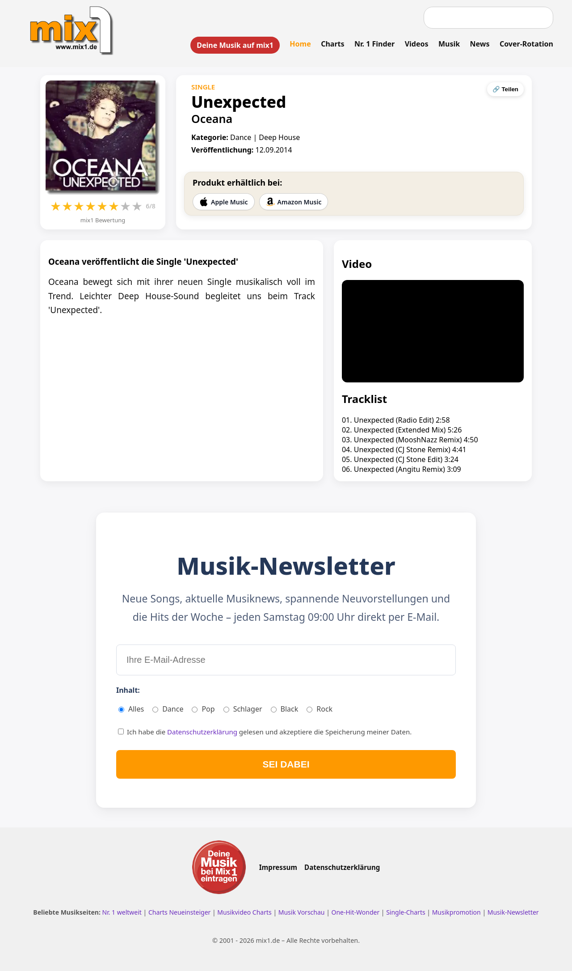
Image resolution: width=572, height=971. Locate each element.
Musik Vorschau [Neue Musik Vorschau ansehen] (302, 912)
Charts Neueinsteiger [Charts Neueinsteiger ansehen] (180, 912)
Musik (449, 44)
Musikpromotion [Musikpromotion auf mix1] (457, 912)
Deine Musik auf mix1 (235, 45)
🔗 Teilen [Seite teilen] (505, 89)
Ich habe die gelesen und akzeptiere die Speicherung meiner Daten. (265, 731)
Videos (417, 44)
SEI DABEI (285, 764)
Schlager (242, 709)
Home (300, 44)
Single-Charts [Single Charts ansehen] (406, 912)
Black (285, 709)
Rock (319, 709)
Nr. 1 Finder (374, 44)
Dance (167, 709)
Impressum (278, 867)
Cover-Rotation (526, 44)
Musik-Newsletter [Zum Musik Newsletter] (513, 912)
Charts (332, 44)
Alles (131, 709)
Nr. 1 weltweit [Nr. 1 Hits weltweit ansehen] (122, 912)
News (480, 44)
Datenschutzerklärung (203, 731)
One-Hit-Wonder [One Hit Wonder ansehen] (356, 912)
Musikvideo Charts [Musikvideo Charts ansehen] (245, 912)
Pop (203, 709)
